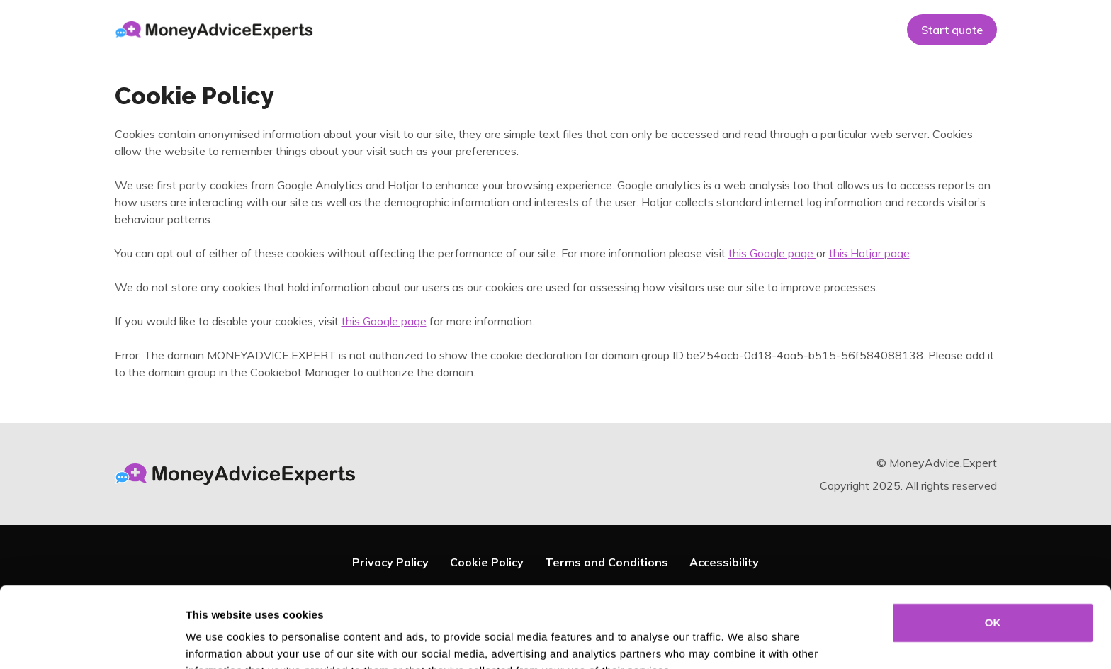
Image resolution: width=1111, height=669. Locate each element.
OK (993, 547)
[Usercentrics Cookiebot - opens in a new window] (92, 641)
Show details (744, 641)
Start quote (952, 30)
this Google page (772, 253)
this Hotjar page (869, 253)
